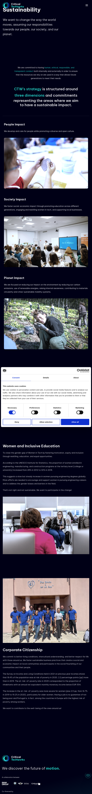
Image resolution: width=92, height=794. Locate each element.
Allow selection (45, 422)
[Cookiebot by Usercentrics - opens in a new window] (78, 370)
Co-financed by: (8, 791)
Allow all (75, 422)
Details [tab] (46, 377)
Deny (17, 422)
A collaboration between (10, 777)
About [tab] (76, 377)
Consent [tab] (16, 377)
